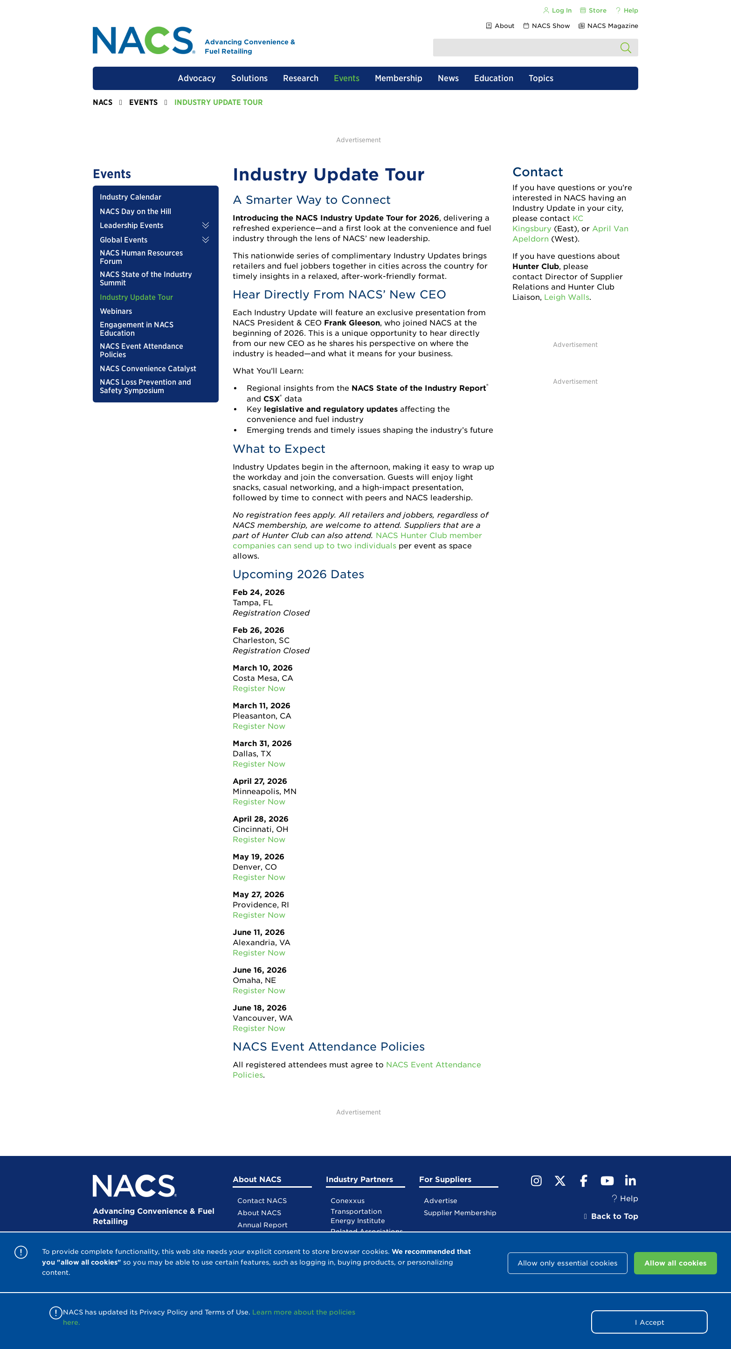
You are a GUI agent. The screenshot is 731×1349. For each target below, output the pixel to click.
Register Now (259, 688)
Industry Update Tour (136, 297)
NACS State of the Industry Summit (146, 278)
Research (300, 78)
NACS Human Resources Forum (141, 257)
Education (493, 78)
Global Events (123, 240)
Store (593, 10)
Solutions (249, 78)
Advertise (440, 1200)
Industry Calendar (130, 197)
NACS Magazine (608, 25)
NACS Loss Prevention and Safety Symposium (145, 386)
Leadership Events (131, 225)
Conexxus (348, 1200)
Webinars (116, 311)
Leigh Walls (566, 297)
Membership (398, 78)
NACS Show (546, 25)
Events (346, 78)
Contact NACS (262, 1200)
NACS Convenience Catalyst (148, 369)
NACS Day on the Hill (135, 212)
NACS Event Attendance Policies (141, 350)
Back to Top (610, 1216)
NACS (102, 102)
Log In (556, 10)
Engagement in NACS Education (136, 329)
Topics (541, 78)
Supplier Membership (460, 1213)
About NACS (259, 1213)
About (499, 25)
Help (626, 10)
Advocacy (197, 78)
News (448, 78)
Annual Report (262, 1225)
